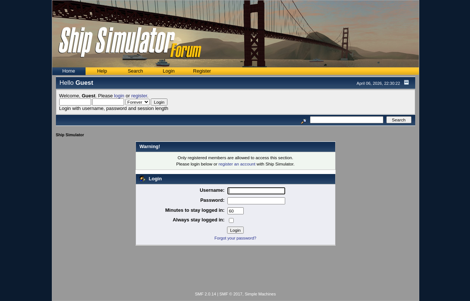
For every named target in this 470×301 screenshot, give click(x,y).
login (119, 95)
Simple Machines (260, 294)
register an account (237, 163)
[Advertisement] (235, 270)
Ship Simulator (70, 135)
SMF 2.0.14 (205, 294)
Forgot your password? (235, 238)
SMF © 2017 (230, 294)
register (139, 95)
